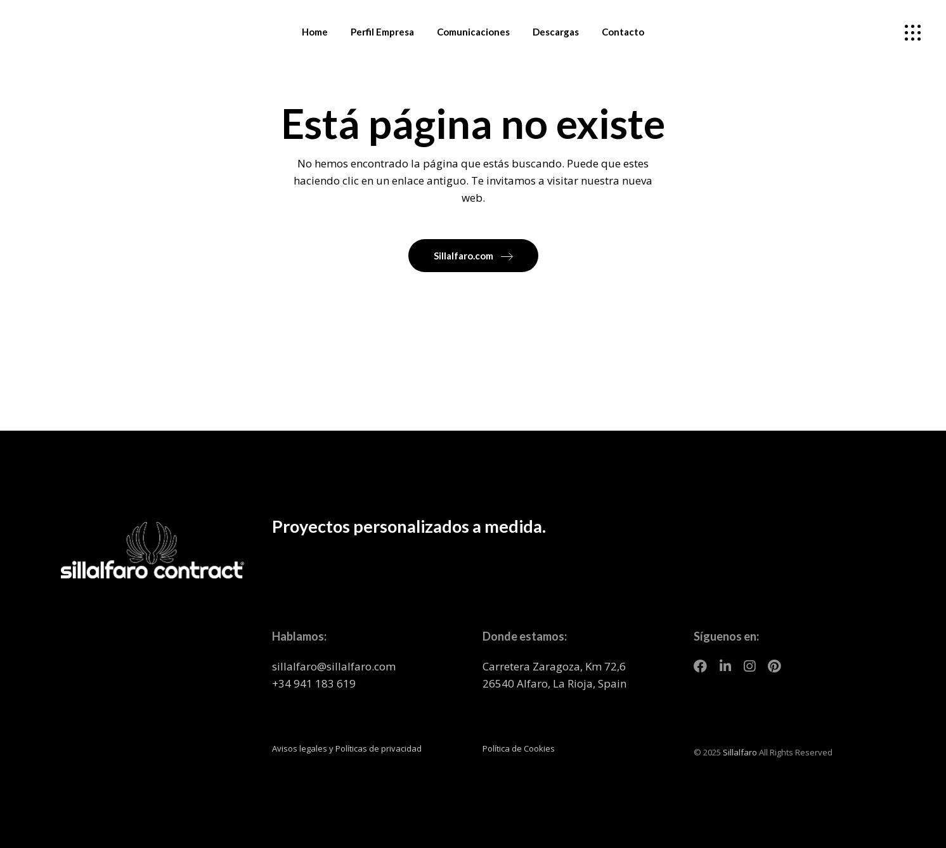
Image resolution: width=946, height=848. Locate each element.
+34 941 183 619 (314, 683)
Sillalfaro (740, 752)
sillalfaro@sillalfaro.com (334, 666)
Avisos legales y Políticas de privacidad (347, 748)
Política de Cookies (519, 748)
